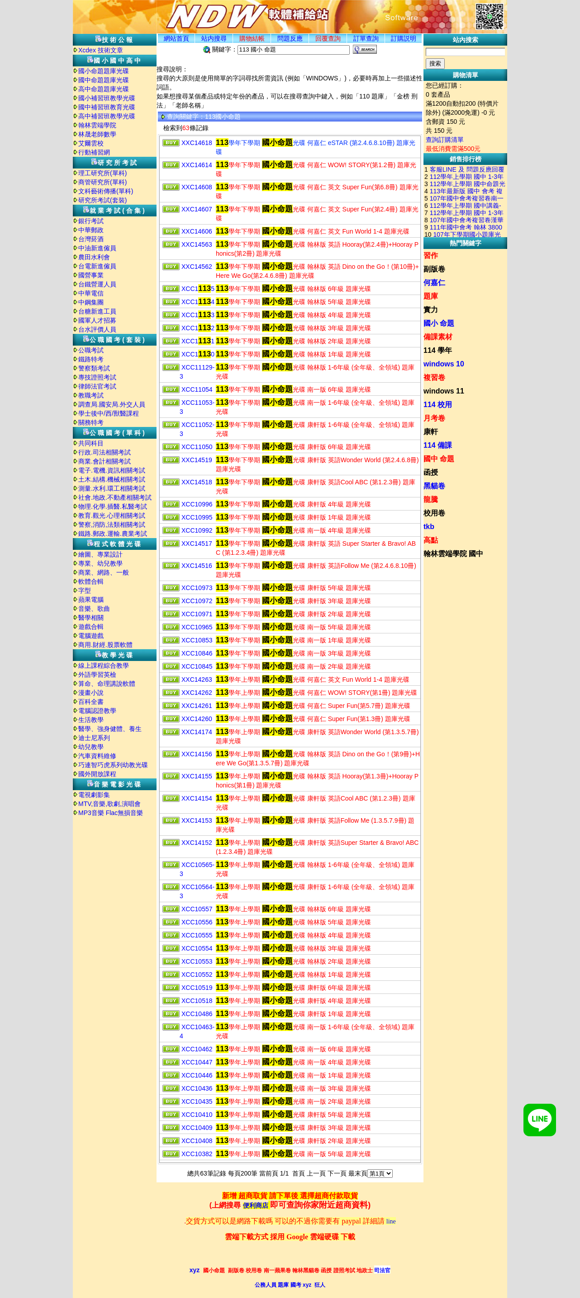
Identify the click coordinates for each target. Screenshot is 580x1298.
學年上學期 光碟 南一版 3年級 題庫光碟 (293, 1088)
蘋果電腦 (91, 599)
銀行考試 (91, 221)
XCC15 (197, 288)
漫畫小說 (91, 692)
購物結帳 (252, 38)
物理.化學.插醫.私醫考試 (112, 506)
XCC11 (197, 341)
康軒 (430, 432)
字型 (84, 590)
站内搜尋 (214, 38)
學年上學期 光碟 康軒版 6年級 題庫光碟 (293, 987)
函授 (430, 472)
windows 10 (443, 364)
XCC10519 (197, 987)
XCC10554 (197, 948)
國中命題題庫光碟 (103, 80)
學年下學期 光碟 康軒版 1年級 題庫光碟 (293, 517)
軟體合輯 (91, 581)
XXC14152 (196, 842)
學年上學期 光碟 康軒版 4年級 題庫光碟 (293, 1000)
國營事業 (91, 275)
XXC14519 (196, 460)
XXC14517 (196, 543)
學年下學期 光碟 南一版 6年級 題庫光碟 (293, 389)
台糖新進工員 (97, 311)
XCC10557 (197, 909)
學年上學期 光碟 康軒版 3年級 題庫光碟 (293, 1127)
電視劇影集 (94, 794)
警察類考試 (94, 368)
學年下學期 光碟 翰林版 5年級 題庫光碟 (293, 301)
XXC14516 (196, 565)
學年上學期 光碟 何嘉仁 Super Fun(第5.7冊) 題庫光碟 (313, 705)
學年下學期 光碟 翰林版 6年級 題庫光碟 (293, 288)
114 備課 (437, 445)
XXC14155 (196, 776)
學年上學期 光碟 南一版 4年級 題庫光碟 (293, 1062)
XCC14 (197, 301)
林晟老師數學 (97, 134)
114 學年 (437, 350)
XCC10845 (197, 666)
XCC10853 (197, 640)
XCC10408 (197, 1140)
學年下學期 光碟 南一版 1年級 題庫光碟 (293, 640)
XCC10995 (197, 517)
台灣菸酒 (91, 239)
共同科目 (91, 443)
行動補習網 (94, 152)
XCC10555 (197, 935)
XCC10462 (197, 1049)
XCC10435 (197, 1101)
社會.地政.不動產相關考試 (115, 497)
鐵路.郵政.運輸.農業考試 (112, 533)
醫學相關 (91, 617)
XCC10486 (197, 1013)
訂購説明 (403, 38)
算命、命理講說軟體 (106, 683)
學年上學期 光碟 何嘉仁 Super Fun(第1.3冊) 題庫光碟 (313, 718)
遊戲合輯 (91, 626)
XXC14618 (196, 142)
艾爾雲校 (91, 143)
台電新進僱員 (97, 266)
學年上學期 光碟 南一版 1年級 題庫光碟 (293, 1075)
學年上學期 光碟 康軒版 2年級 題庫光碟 (293, 1140)
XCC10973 (197, 587)
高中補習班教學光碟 (106, 116)
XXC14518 (196, 482)
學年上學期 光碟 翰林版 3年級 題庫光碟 (293, 948)
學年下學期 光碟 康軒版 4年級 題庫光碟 (293, 504)
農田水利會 (94, 257)
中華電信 (91, 293)
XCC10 (197, 354)
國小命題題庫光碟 (103, 71)
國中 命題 (438, 459)
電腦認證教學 (97, 710)
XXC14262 (196, 692)
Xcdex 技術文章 (100, 50)
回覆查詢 (328, 38)
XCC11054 (197, 389)
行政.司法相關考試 (104, 452)
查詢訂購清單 (445, 139)
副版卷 (434, 269)
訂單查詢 (366, 38)
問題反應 (290, 38)
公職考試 (91, 350)
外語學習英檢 (97, 674)
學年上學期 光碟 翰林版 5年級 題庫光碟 (293, 922)
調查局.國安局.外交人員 (111, 404)
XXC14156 (196, 754)
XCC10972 (197, 600)
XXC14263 (196, 679)
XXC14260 (196, 718)
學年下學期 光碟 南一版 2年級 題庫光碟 (293, 666)
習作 (430, 255)
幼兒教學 (91, 746)
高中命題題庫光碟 (103, 89)
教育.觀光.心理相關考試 (111, 515)
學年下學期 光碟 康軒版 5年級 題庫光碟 (293, 587)
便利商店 (255, 1205)
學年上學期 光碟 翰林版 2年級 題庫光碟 (293, 961)
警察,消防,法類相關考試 (111, 524)
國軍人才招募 (97, 320)
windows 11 (443, 391)
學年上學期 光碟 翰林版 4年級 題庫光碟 (293, 935)
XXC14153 (196, 820)
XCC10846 (197, 653)
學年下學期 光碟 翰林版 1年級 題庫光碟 (293, 354)
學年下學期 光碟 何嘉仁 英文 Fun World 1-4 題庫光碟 (312, 231)
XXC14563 (196, 244)
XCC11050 (197, 446)
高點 (430, 540)
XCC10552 (197, 974)
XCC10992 (197, 530)
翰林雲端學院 (97, 125)
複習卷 (434, 377)
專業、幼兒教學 (100, 563)
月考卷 (434, 418)
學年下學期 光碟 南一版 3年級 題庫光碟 (293, 653)
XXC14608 (196, 187)
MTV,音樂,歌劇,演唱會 (109, 803)
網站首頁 (176, 38)
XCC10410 (197, 1114)
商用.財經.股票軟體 (105, 644)
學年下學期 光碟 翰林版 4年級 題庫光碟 (293, 315)
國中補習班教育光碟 (106, 107)
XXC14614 (196, 165)
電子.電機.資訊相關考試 (111, 470)
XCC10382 (197, 1153)
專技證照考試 (97, 377)
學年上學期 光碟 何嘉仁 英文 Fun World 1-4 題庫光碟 (312, 679)
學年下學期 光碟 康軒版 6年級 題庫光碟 (293, 446)
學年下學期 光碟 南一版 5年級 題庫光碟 (293, 627)
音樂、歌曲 (94, 608)
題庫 (430, 296)
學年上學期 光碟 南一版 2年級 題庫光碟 (293, 1101)
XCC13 (197, 315)
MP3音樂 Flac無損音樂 (110, 812)
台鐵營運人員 (97, 284)
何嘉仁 (434, 282)
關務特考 (91, 422)
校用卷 (434, 513)
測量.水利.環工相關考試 (111, 488)
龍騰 (430, 499)
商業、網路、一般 (103, 572)
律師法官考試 (97, 386)
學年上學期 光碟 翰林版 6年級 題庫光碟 (293, 909)
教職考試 (91, 395)
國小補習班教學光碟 (106, 98)
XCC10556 (197, 922)
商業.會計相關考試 (104, 461)
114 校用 (437, 404)
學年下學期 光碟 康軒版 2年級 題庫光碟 (293, 614)
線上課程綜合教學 (103, 665)
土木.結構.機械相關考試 (111, 479)
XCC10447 (197, 1062)
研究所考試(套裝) (102, 200)
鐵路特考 (91, 359)
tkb (428, 526)
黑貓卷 (434, 486)
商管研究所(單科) (102, 182)
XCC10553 (197, 961)
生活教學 (91, 719)
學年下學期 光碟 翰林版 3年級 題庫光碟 (293, 328)
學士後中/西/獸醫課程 (108, 413)
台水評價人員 (97, 329)
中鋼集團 (91, 302)
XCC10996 (197, 504)
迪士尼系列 (94, 737)
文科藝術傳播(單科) (105, 191)
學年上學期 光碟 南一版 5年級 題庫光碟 (293, 1153)
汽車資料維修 (97, 755)
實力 (430, 310)
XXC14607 (196, 209)
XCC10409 (197, 1127)
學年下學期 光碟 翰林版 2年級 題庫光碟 (293, 341)
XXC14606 (196, 231)
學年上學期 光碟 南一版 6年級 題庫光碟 (293, 1049)
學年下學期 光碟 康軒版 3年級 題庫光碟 (293, 600)
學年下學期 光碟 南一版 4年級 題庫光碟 (293, 530)
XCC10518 (197, 1000)
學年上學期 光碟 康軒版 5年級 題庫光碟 (293, 1114)
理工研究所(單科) (102, 173)
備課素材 (437, 337)
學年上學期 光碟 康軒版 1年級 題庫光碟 (293, 1013)
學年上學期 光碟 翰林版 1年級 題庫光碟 (293, 974)
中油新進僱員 (97, 248)
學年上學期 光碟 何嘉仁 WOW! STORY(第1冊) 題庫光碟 (317, 692)
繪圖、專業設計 (100, 554)
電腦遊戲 (91, 635)
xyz (195, 1270)
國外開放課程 (97, 774)
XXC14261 (196, 705)
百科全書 (91, 701)
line (391, 1221)
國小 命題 (438, 323)
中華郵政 (91, 230)
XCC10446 (197, 1075)
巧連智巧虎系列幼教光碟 (113, 764)
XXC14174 (196, 732)
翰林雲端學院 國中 (453, 554)
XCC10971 (197, 614)
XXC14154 (196, 798)
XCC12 (197, 328)
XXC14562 (196, 266)
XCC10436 (197, 1088)
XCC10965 (197, 627)
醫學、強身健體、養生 (110, 728)
